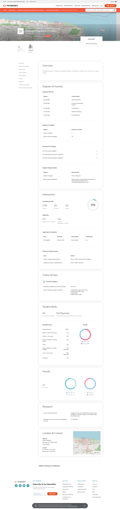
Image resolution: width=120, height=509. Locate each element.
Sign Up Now (111, 5)
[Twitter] (16, 485)
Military (64, 492)
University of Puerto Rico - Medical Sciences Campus (30, 10)
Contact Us (95, 486)
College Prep (59, 5)
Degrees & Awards (24, 66)
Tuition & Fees (22, 72)
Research (21, 82)
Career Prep (77, 5)
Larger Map (4, 38)
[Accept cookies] (83, 505)
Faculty (21, 78)
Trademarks (95, 494)
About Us (94, 484)
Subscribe (52, 494)
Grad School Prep (68, 5)
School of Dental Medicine (52, 10)
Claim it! (48, 36)
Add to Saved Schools (91, 43)
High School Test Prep (68, 494)
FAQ (27, 1)
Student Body (22, 75)
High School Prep (86, 5)
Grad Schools (12, 10)
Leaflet (101, 13)
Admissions (22, 69)
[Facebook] (20, 485)
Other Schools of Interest (25, 88)
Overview (21, 63)
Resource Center (81, 492)
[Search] (101, 6)
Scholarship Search (82, 489)
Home (5, 10)
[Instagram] (28, 485)
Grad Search (80, 486)
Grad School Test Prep (68, 486)
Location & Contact (24, 85)
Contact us (33, 1)
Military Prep (95, 5)
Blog (4, 1)
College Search (80, 484)
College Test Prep (67, 484)
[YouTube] (24, 485)
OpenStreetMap (109, 13)
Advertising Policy (96, 497)
